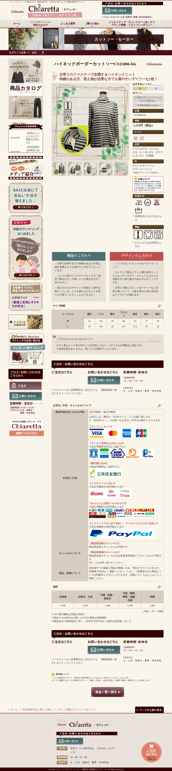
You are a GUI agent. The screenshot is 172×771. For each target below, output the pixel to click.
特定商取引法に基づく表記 (37, 709)
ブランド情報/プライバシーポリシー (76, 709)
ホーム (14, 709)
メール (150, 575)
